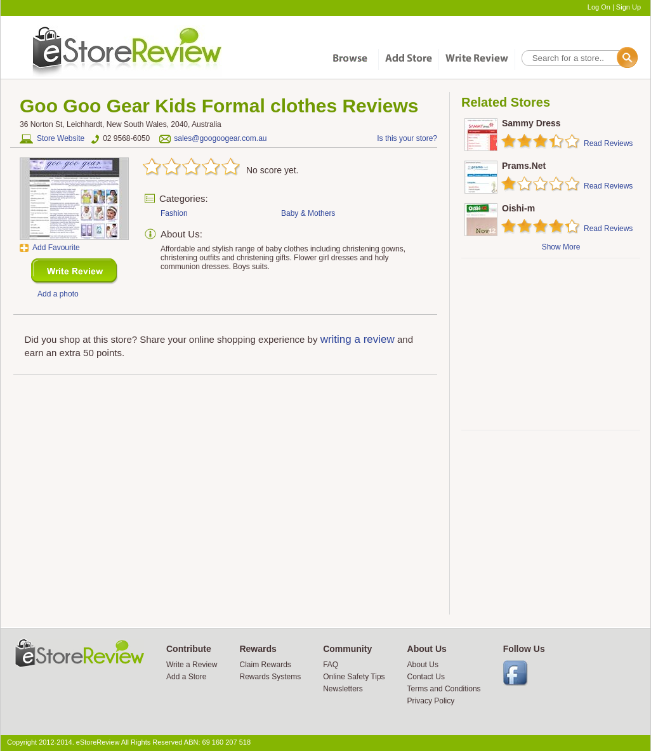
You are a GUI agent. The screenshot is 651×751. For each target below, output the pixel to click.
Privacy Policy (431, 700)
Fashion (174, 213)
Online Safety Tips (354, 676)
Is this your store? (407, 138)
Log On (599, 7)
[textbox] (579, 58)
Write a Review (191, 664)
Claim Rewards (265, 664)
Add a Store (186, 676)
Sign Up (628, 7)
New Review (74, 271)
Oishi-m (518, 208)
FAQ (330, 664)
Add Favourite (56, 247)
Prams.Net (524, 166)
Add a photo (58, 293)
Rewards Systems (270, 676)
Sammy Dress (531, 123)
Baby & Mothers (308, 213)
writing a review (357, 339)
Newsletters (343, 688)
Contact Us (426, 676)
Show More (561, 247)
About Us (422, 664)
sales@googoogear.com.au (220, 138)
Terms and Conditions (444, 688)
